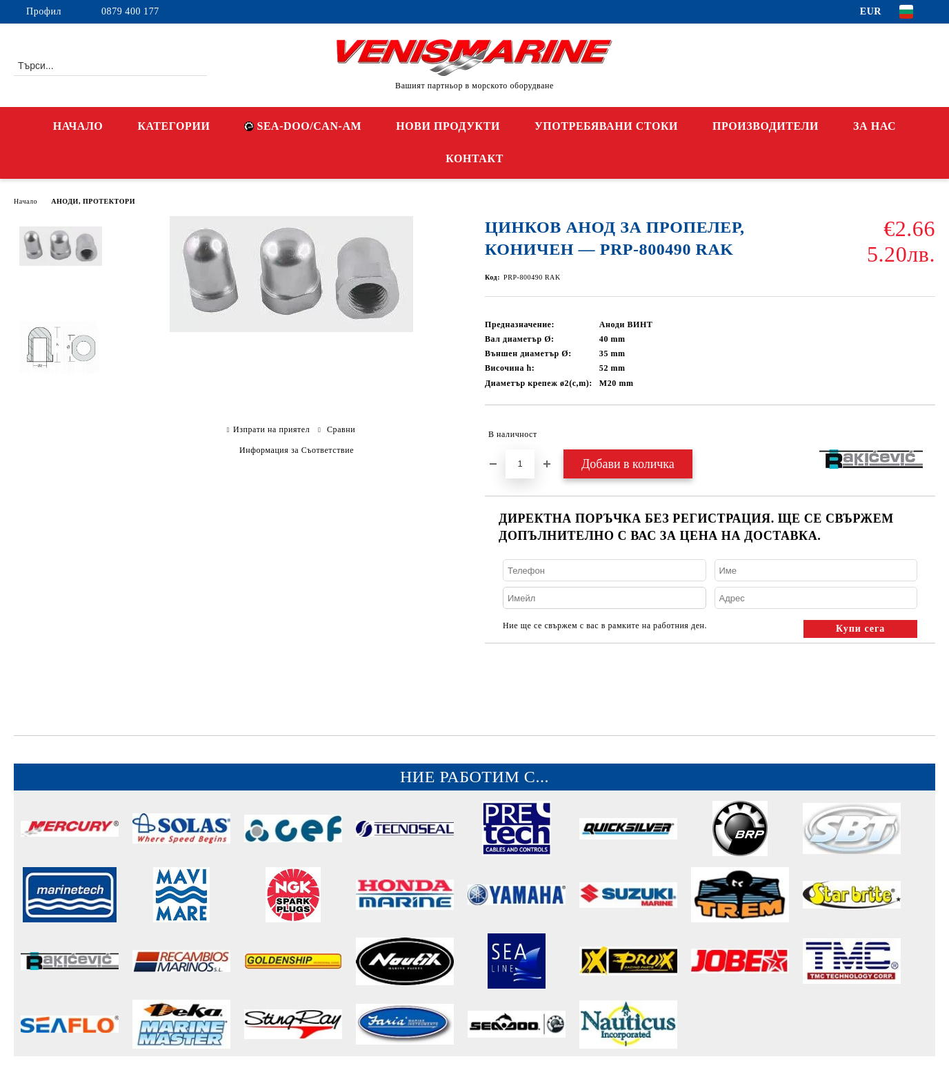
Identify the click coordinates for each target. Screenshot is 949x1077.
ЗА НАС (874, 126)
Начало (25, 201)
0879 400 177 (130, 11)
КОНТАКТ (474, 158)
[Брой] (520, 463)
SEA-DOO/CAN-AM (302, 126)
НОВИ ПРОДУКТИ (448, 126)
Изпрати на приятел (271, 429)
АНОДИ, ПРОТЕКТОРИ (93, 201)
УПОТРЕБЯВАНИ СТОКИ (606, 126)
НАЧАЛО (78, 126)
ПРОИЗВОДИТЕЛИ (765, 126)
